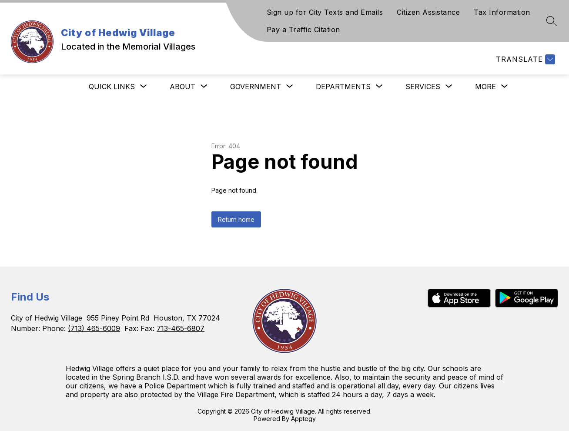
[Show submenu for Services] (422, 86)
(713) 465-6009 (94, 328)
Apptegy (303, 418)
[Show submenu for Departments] (343, 86)
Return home (236, 219)
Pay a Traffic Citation (303, 29)
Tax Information (502, 12)
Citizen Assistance (428, 12)
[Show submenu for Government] (255, 86)
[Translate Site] (524, 59)
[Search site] (551, 21)
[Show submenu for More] (485, 86)
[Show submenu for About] (182, 86)
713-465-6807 (180, 328)
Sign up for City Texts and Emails (325, 12)
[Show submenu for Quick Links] (112, 86)
